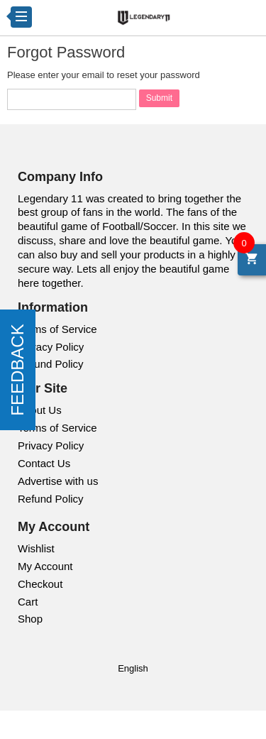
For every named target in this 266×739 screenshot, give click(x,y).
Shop (30, 619)
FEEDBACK (17, 369)
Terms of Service (57, 329)
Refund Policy (51, 364)
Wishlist (36, 548)
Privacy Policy (51, 347)
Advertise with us (58, 481)
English (133, 668)
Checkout (40, 584)
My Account (45, 566)
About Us (40, 410)
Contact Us (44, 463)
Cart (28, 602)
